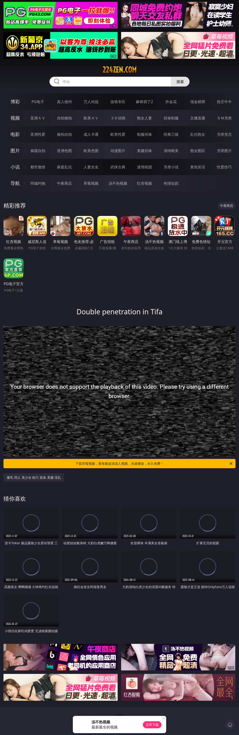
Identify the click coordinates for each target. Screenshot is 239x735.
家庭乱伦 (64, 167)
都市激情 (37, 167)
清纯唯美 (171, 150)
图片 (15, 150)
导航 (15, 183)
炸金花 (171, 101)
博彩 (15, 101)
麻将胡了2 (144, 101)
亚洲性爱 (37, 134)
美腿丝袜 (144, 150)
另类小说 (171, 167)
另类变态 (224, 134)
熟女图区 (197, 150)
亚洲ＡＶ (37, 118)
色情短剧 (171, 183)
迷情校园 (144, 167)
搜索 (180, 81)
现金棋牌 (197, 101)
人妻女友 (91, 167)
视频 (15, 118)
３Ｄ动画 (117, 118)
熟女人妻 (144, 118)
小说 (15, 167)
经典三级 (171, 134)
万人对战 (91, 101)
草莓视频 (91, 183)
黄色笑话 (197, 167)
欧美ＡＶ (91, 118)
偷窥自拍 (37, 150)
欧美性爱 (117, 134)
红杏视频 (144, 183)
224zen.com (119, 69)
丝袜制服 (171, 118)
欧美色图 (91, 150)
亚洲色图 (64, 150)
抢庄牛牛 (224, 101)
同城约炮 (37, 183)
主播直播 (197, 118)
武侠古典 (117, 167)
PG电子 (38, 101)
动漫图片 (117, 150)
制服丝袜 (144, 134)
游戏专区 (117, 101)
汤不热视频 (118, 183)
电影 (15, 134)
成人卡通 (91, 134)
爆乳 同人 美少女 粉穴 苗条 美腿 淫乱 (34, 477)
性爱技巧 (224, 167)
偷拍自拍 (64, 134)
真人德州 (64, 101)
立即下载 (152, 724)
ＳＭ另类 (224, 118)
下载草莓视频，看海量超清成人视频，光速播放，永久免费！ (154, 463)
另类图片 (224, 150)
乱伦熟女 (197, 134)
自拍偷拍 (64, 118)
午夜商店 (64, 183)
